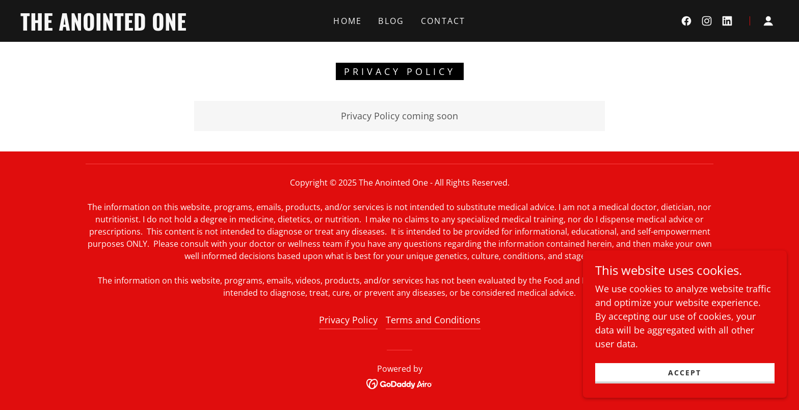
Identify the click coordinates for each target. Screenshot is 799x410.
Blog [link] (391, 21)
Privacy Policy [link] (348, 320)
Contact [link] (443, 21)
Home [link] (347, 21)
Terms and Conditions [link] (433, 320)
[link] (125, 27)
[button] (768, 21)
